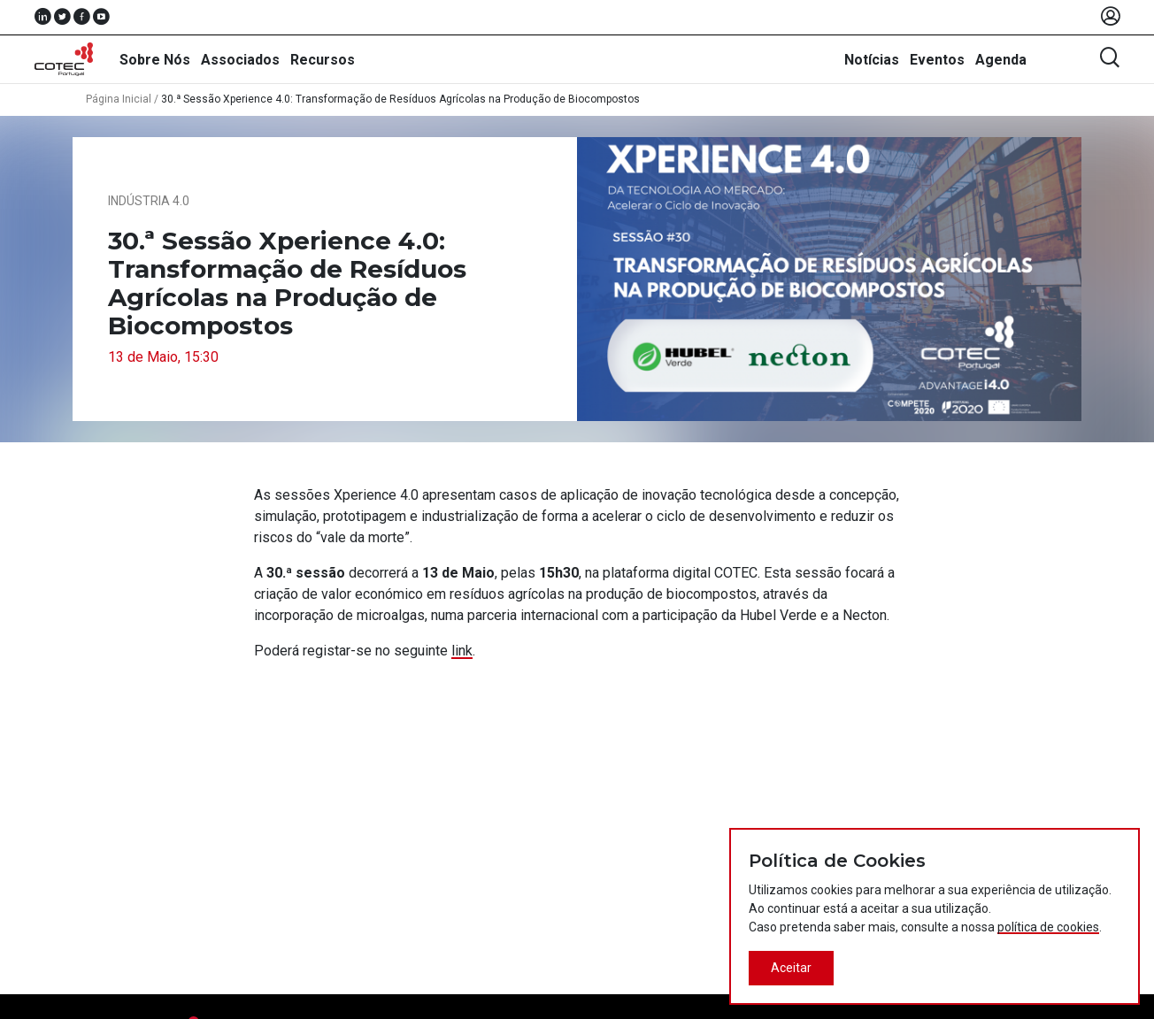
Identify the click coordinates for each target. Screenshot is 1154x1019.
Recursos (322, 59)
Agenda (1001, 59)
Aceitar (791, 968)
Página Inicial (118, 99)
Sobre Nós (154, 59)
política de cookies (1048, 927)
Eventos (937, 59)
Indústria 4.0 (148, 201)
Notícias (871, 59)
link (462, 650)
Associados (240, 59)
